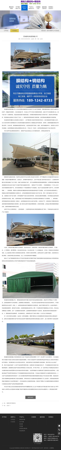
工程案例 (38, 7)
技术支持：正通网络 (49, 448)
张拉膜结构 (27, 122)
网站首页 (11, 7)
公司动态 (6, 30)
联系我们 (51, 7)
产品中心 (31, 7)
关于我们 (17, 7)
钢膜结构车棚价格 (11, 403)
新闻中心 (24, 7)
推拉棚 (21, 424)
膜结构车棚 (9, 120)
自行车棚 (21, 421)
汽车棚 (21, 426)
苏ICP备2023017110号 (37, 448)
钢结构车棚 (41, 247)
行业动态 (14, 30)
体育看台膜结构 (23, 428)
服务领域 (44, 7)
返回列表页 (30, 397)
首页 (48, 30)
